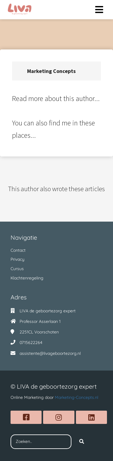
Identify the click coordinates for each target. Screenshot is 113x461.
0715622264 (31, 342)
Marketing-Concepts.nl (76, 397)
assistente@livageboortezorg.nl (50, 353)
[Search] (81, 441)
